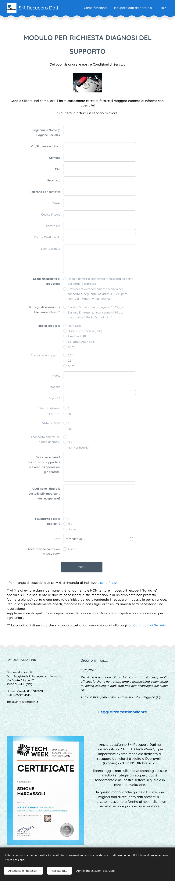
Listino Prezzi (107, 583)
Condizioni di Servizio (109, 64)
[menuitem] (94, 8)
